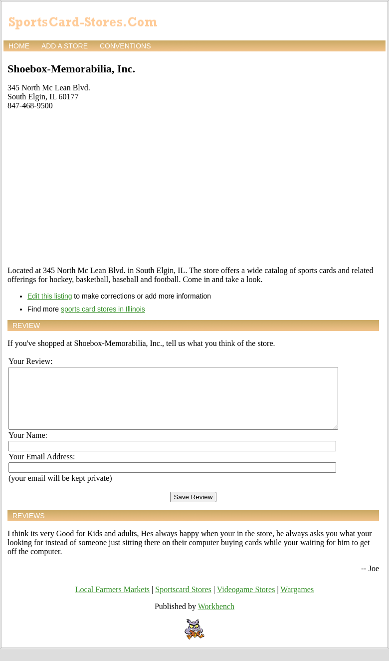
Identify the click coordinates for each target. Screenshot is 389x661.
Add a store (64, 46)
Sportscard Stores (183, 601)
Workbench (216, 618)
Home (18, 46)
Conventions (125, 46)
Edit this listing (49, 296)
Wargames (297, 601)
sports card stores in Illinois (103, 309)
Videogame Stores (246, 601)
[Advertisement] (193, 188)
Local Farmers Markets (112, 601)
